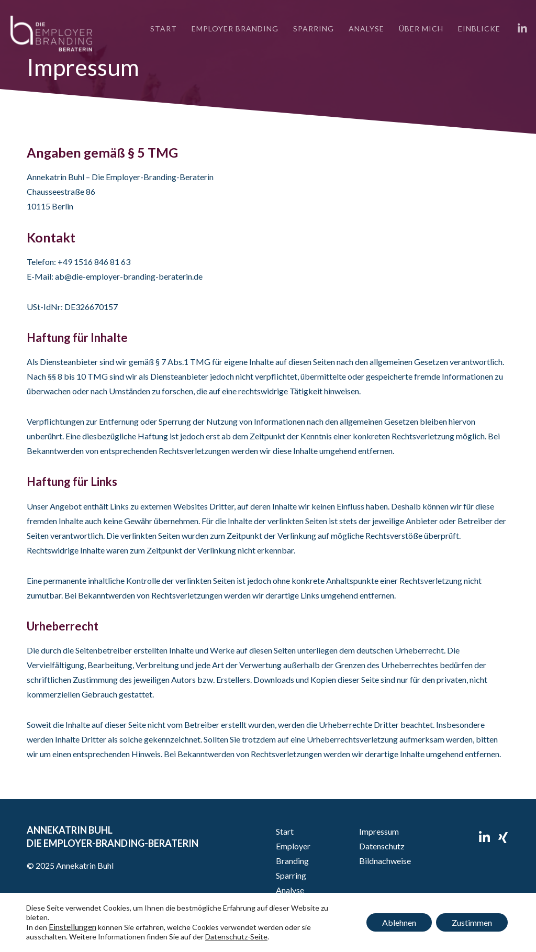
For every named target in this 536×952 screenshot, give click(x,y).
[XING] (503, 835)
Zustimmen (472, 922)
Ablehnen (399, 922)
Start (285, 831)
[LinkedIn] (518, 29)
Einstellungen (72, 927)
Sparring (291, 875)
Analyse (290, 890)
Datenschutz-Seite (236, 936)
